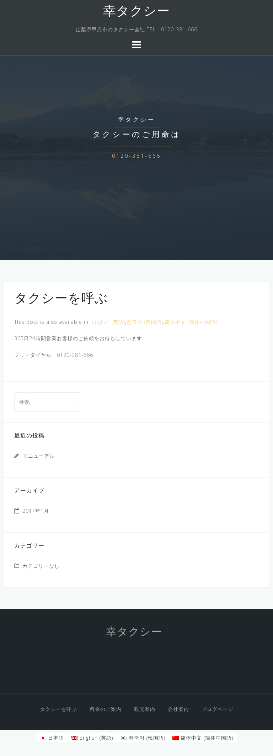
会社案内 (178, 709)
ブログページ (218, 709)
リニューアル (39, 455)
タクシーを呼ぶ (58, 709)
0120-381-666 (136, 155)
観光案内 (144, 709)
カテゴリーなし (41, 565)
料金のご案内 (106, 709)
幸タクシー (136, 12)
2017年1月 (35, 510)
